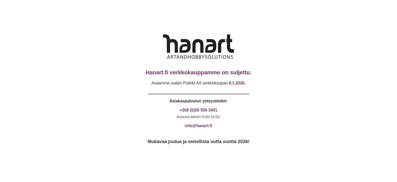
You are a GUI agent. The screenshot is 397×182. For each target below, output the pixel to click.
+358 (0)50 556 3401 (198, 110)
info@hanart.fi (198, 126)
